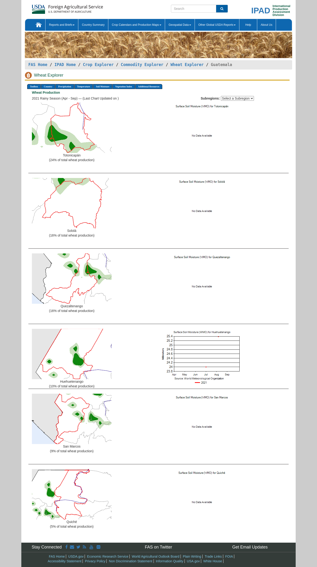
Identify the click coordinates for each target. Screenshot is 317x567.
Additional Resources (148, 86)
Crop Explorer (98, 64)
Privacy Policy (95, 561)
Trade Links (213, 556)
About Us (266, 24)
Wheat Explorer (187, 64)
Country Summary (93, 24)
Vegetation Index (123, 86)
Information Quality (169, 561)
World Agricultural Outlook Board (155, 556)
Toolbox (34, 86)
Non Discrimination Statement (130, 561)
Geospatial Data (180, 24)
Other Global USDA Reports (217, 24)
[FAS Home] (55, 8)
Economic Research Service (107, 556)
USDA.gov (75, 556)
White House (212, 561)
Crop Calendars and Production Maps (136, 24)
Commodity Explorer (142, 64)
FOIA (229, 556)
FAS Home (37, 64)
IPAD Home (65, 64)
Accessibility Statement (65, 561)
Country (48, 86)
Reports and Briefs (62, 24)
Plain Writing (192, 556)
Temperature (83, 86)
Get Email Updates (250, 547)
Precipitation (64, 86)
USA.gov (193, 561)
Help (248, 24)
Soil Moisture (102, 86)
